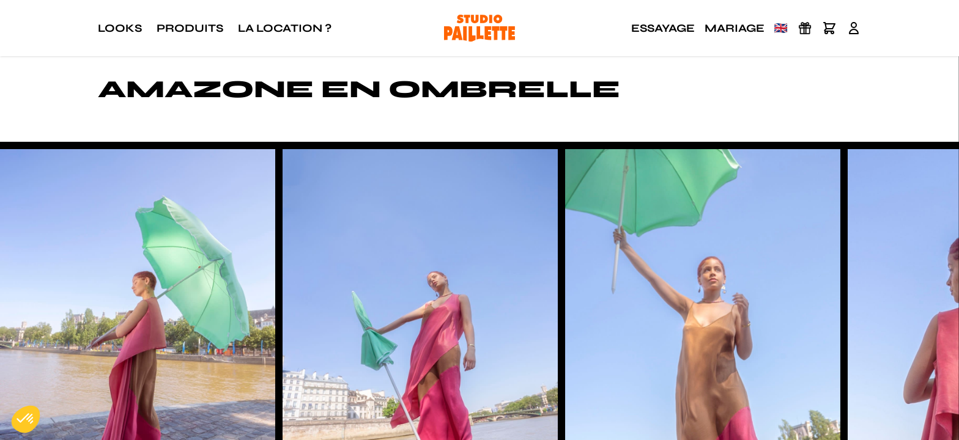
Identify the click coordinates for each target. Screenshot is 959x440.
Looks (120, 28)
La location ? (284, 28)
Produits (190, 28)
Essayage (663, 28)
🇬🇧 (781, 28)
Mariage (735, 28)
